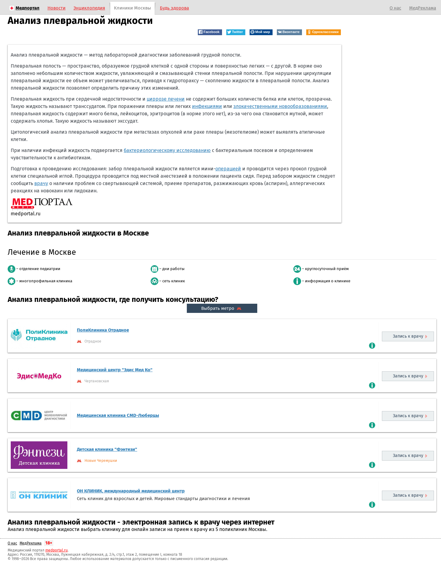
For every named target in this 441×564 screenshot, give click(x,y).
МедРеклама (422, 8)
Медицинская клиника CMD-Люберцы (118, 415)
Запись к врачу (408, 336)
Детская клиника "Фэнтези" (107, 449)
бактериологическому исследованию (167, 150)
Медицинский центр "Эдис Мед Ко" (115, 370)
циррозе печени (166, 99)
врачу (41, 183)
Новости (56, 8)
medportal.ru (56, 550)
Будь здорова (174, 8)
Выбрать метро (222, 308)
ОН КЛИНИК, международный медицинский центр (131, 491)
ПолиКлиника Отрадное (103, 330)
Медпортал (28, 8)
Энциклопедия (89, 8)
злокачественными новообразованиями (280, 106)
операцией (228, 169)
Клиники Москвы (132, 8)
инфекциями (207, 106)
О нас (395, 8)
